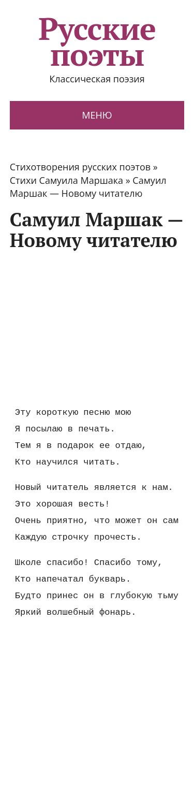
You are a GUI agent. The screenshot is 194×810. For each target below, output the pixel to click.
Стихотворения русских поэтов (80, 167)
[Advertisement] (97, 327)
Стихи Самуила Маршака (66, 180)
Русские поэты (97, 41)
